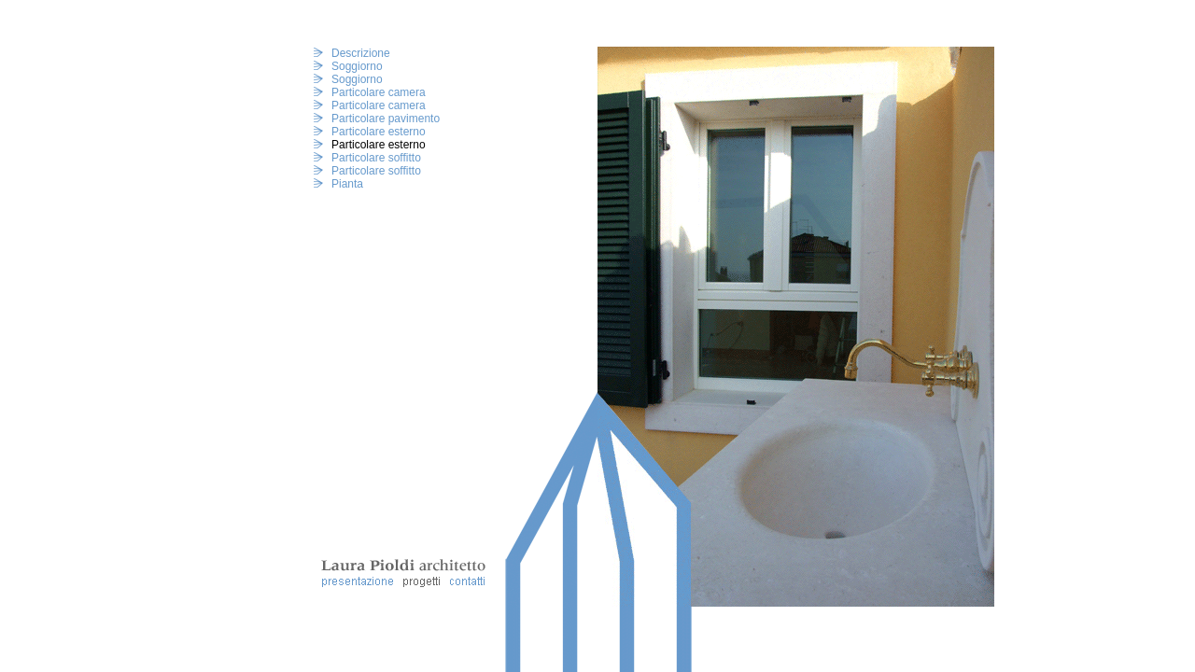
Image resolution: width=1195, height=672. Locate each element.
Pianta (347, 183)
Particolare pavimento (385, 118)
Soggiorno (357, 66)
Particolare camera (378, 92)
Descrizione (360, 53)
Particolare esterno (378, 131)
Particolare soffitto (376, 157)
